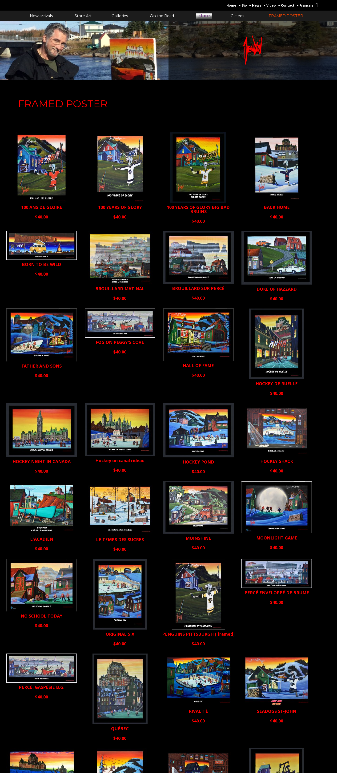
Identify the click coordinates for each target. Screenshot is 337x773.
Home (231, 5)
